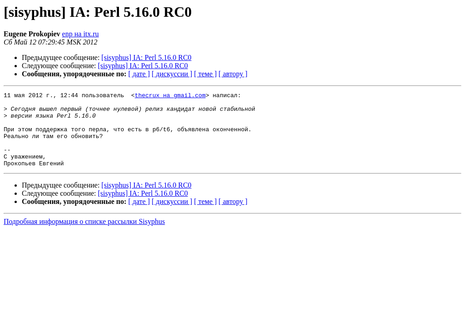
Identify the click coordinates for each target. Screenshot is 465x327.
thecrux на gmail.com (170, 96)
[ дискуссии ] (172, 74)
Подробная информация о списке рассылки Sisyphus (84, 236)
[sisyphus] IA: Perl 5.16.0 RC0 (146, 57)
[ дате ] (139, 74)
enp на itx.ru (80, 34)
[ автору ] (232, 74)
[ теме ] (205, 74)
